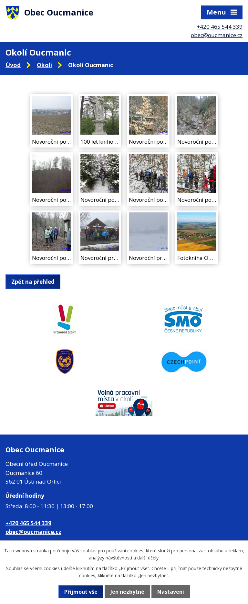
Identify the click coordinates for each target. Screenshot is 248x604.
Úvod (13, 65)
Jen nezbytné (127, 591)
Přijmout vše (81, 591)
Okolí (44, 65)
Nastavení (170, 591)
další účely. (148, 558)
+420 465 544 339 (220, 26)
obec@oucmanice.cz (217, 35)
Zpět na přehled (33, 281)
